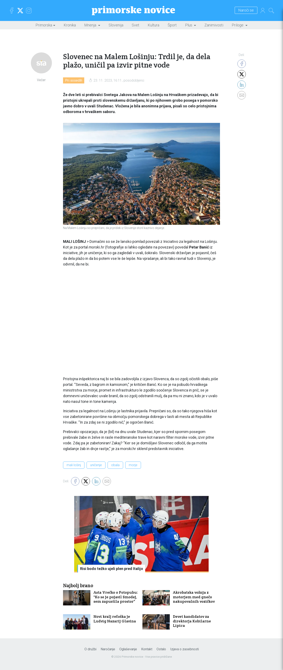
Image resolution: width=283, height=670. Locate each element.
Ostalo (161, 649)
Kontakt (146, 649)
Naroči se (246, 10)
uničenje (96, 465)
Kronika (70, 25)
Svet (135, 25)
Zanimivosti (213, 25)
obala (115, 465)
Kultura (153, 25)
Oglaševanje (128, 649)
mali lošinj (74, 465)
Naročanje (108, 649)
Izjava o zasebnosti (184, 649)
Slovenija (116, 25)
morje (133, 465)
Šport (172, 25)
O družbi (90, 649)
